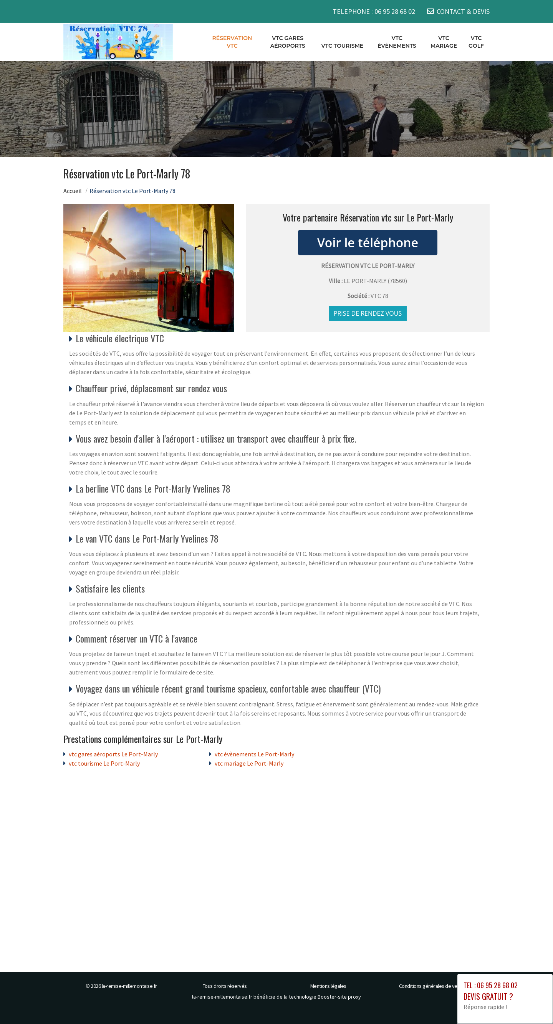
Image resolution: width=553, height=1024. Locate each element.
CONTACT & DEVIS (463, 11)
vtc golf (476, 42)
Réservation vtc (232, 42)
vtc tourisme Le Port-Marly (104, 763)
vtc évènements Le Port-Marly (254, 754)
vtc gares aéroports (287, 42)
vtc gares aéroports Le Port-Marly (113, 754)
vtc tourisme (342, 45)
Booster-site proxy (339, 996)
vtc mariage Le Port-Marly (249, 763)
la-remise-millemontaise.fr (129, 985)
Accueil (72, 191)
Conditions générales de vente (432, 985)
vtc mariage (443, 42)
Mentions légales (328, 985)
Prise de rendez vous (368, 313)
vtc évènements (396, 42)
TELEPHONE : (374, 11)
